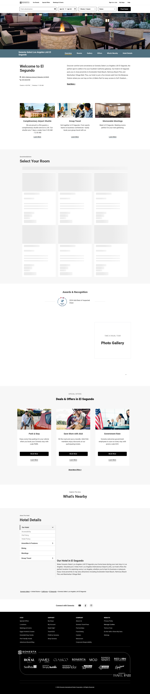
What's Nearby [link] (112, 53)
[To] (69, 9)
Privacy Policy (108, 621)
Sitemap (106, 635)
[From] (61, 9)
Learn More (37, 137)
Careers (78, 635)
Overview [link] (68, 53)
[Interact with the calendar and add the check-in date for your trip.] (75, 9)
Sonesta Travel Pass (82, 624)
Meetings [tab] (24, 553)
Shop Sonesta (52, 638)
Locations (23, 624)
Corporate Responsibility (84, 642)
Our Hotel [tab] (37, 527)
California (44, 591)
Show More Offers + (75, 470)
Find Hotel (124, 9)
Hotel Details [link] (127, 53)
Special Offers (46, 2)
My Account (52, 624)
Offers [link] (99, 53)
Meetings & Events (58, 2)
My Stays (121, 2)
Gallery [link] (89, 53)
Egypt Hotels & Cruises (27, 631)
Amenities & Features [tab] (37, 543)
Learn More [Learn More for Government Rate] (112, 460)
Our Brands (36, 2)
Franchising (80, 631)
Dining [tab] (23, 548)
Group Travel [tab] (37, 558)
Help (129, 2)
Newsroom (79, 638)
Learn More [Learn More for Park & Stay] (34, 460)
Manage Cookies (109, 624)
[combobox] (37, 9)
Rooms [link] (79, 53)
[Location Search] (37, 9)
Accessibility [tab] (26, 532)
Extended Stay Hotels (27, 635)
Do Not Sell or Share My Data (113, 631)
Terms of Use (108, 628)
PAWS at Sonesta (53, 635)
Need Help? (51, 628)
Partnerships (80, 628)
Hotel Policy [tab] (26, 539)
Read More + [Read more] (71, 84)
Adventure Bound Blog (27, 642)
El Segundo (52, 591)
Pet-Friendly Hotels (26, 638)
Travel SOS (51, 631)
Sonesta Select (25, 591)
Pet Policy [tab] (25, 535)
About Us (79, 621)
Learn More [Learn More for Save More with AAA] (73, 460)
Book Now (34, 454)
